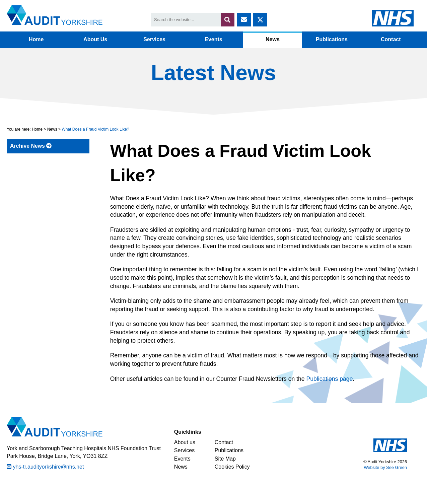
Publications (332, 39)
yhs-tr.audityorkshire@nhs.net (45, 467)
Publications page (329, 378)
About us (184, 442)
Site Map (225, 459)
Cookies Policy (232, 467)
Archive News (31, 146)
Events (213, 39)
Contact (391, 39)
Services (154, 39)
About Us (95, 39)
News (273, 39)
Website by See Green (385, 467)
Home (36, 39)
